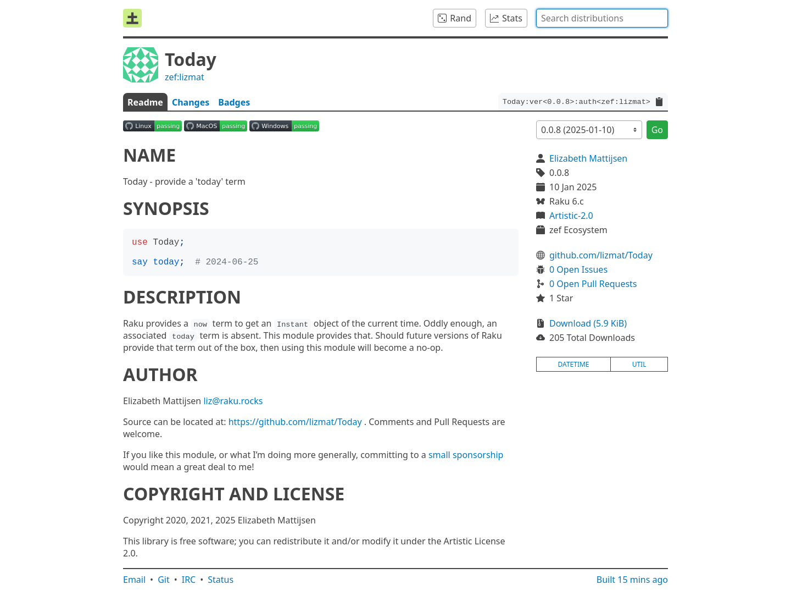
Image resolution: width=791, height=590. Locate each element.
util (639, 364)
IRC (189, 580)
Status (220, 580)
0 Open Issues (578, 269)
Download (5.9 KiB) (588, 323)
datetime (573, 364)
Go (657, 130)
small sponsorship (466, 455)
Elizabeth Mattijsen (588, 158)
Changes (190, 102)
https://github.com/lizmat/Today (295, 422)
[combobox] (602, 18)
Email (134, 580)
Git (164, 580)
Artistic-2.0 (571, 215)
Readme (145, 102)
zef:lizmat (184, 77)
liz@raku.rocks (233, 401)
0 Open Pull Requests (593, 284)
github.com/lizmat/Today (601, 255)
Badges (234, 102)
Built (632, 580)
